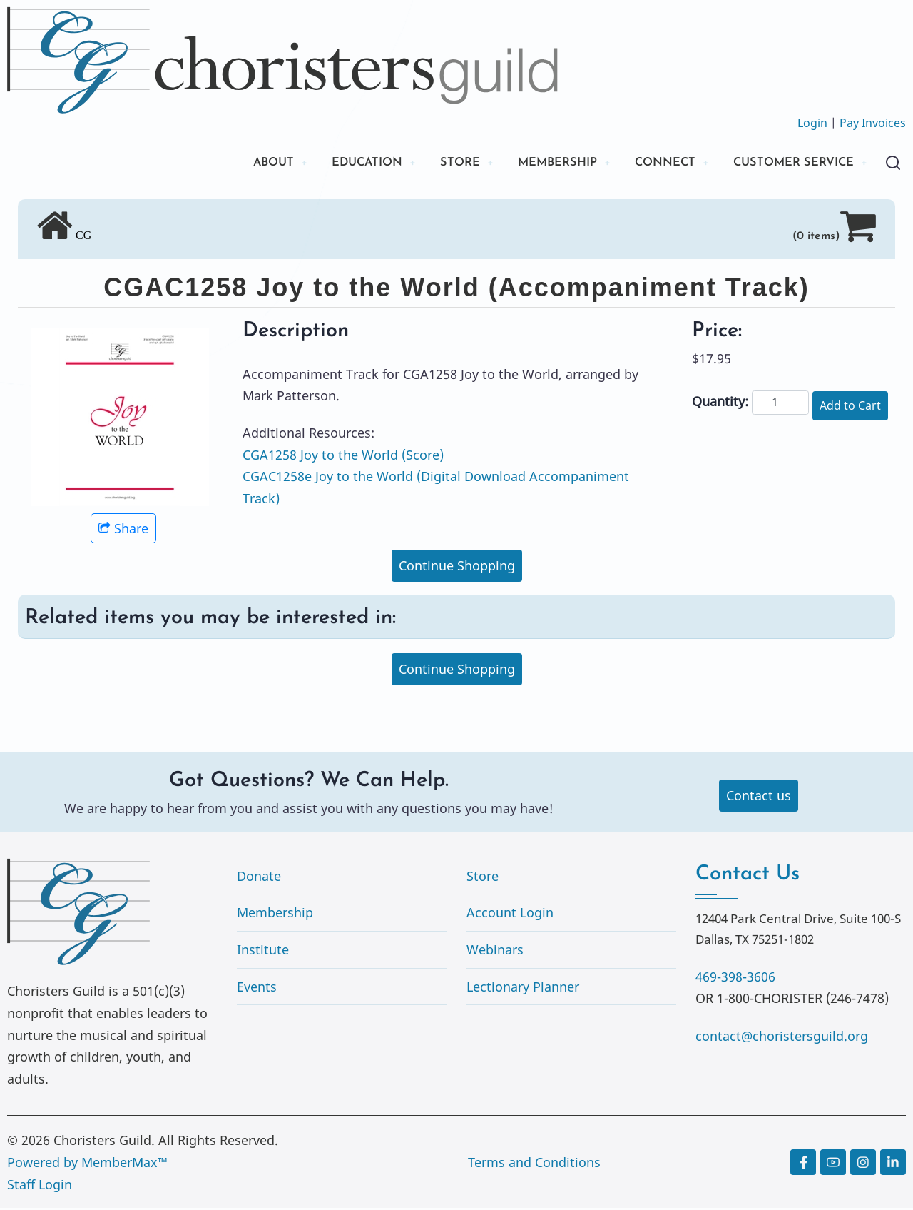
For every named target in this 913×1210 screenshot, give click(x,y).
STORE (430, 164)
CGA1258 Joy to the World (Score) (343, 456)
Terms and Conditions (534, 1164)
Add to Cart (850, 407)
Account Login (510, 914)
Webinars (495, 951)
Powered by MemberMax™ (87, 1164)
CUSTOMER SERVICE (787, 164)
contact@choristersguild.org (781, 1037)
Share (123, 530)
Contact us (758, 797)
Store (482, 878)
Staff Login (39, 1185)
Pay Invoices (873, 123)
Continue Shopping (457, 567)
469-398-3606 (735, 978)
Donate (259, 878)
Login (812, 123)
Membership (275, 914)
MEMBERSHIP (533, 164)
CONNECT (649, 164)
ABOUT (230, 164)
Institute (263, 951)
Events (257, 988)
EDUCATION (331, 164)
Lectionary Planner (522, 988)
